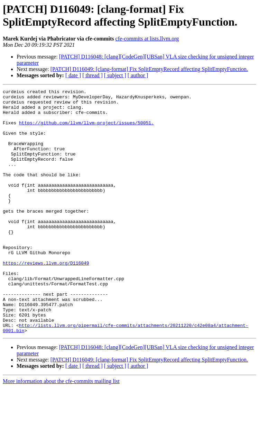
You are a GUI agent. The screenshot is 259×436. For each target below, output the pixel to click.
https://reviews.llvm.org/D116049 (46, 298)
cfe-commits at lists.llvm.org (147, 39)
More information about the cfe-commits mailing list (61, 430)
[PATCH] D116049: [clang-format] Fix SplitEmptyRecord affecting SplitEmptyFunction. (149, 69)
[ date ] (73, 75)
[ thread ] (92, 75)
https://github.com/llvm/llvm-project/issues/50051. (86, 130)
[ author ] (138, 75)
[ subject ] (115, 75)
